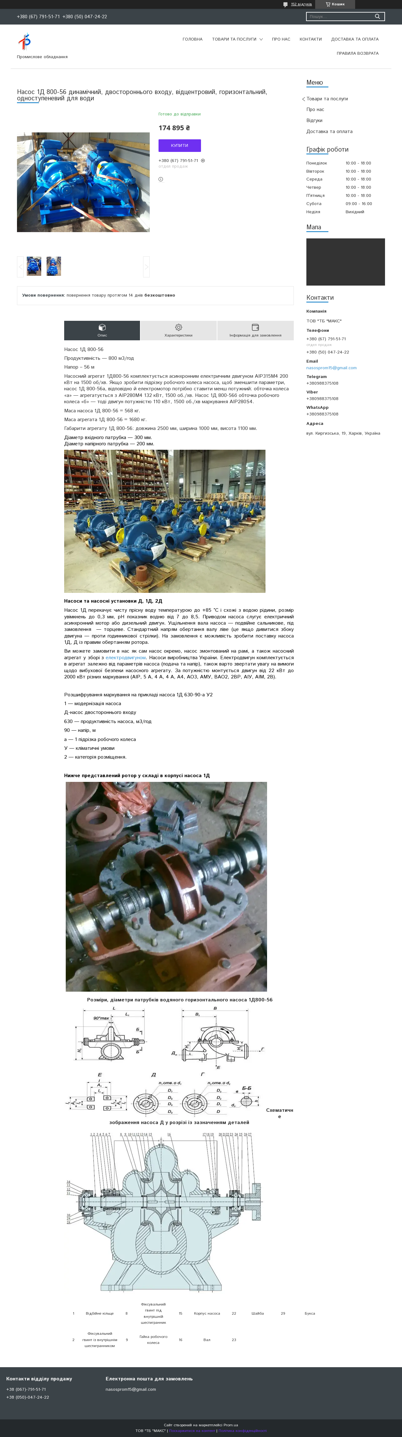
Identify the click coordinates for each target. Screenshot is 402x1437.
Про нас (281, 39)
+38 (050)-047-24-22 (27, 1397)
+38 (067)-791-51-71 (26, 1389)
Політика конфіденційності (243, 1431)
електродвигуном (126, 657)
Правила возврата (358, 54)
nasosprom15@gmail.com (331, 368)
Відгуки (314, 120)
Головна (193, 39)
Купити (179, 145)
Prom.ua (231, 1425)
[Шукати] (377, 16)
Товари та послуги (234, 39)
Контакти (311, 39)
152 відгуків (301, 4)
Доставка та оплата (355, 39)
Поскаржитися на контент (192, 1431)
